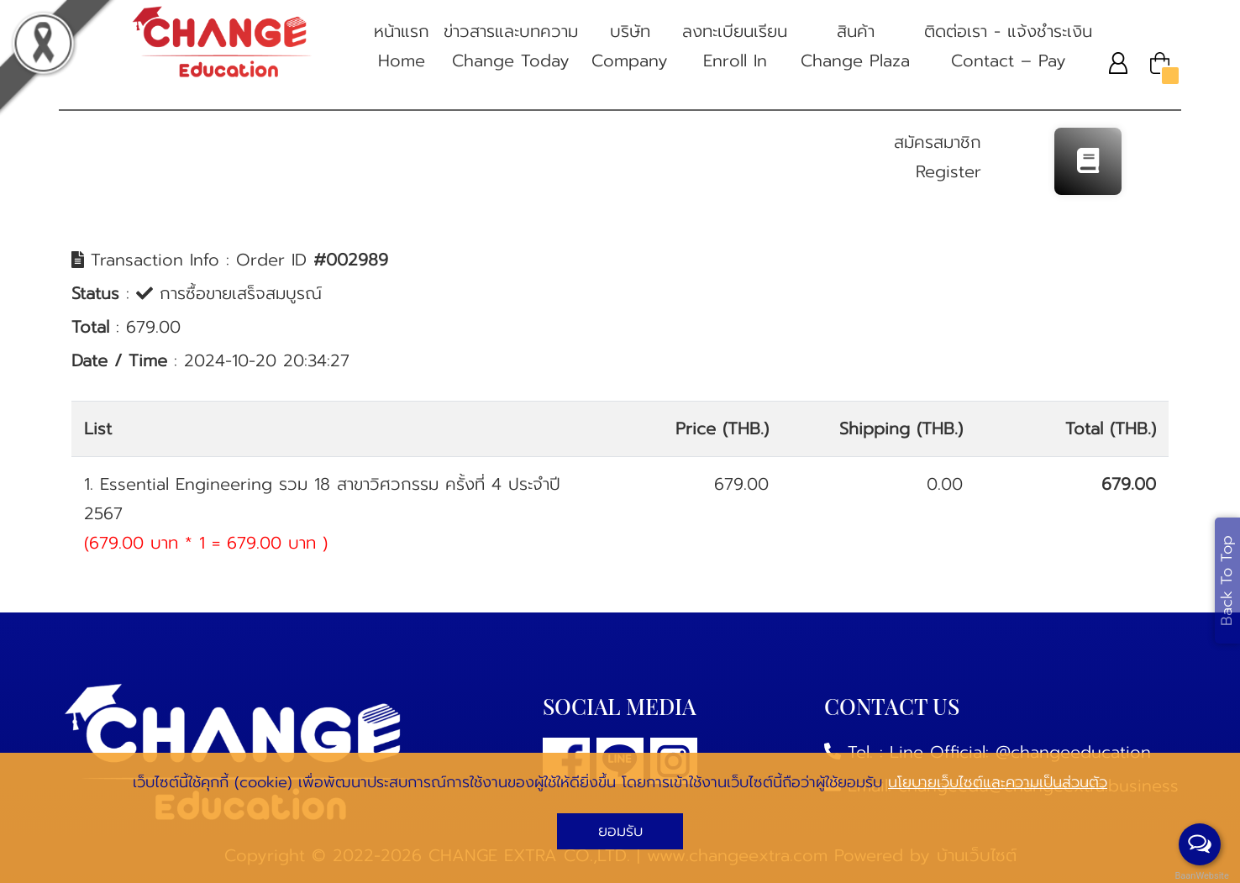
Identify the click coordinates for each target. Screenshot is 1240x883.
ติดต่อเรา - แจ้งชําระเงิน (1008, 47)
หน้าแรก (401, 47)
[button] (1118, 62)
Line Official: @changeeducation (1020, 752)
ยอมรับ (620, 831)
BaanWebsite (1200, 875)
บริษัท (629, 47)
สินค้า (855, 47)
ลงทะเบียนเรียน (734, 47)
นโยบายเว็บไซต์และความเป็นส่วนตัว (997, 782)
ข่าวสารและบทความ (511, 47)
